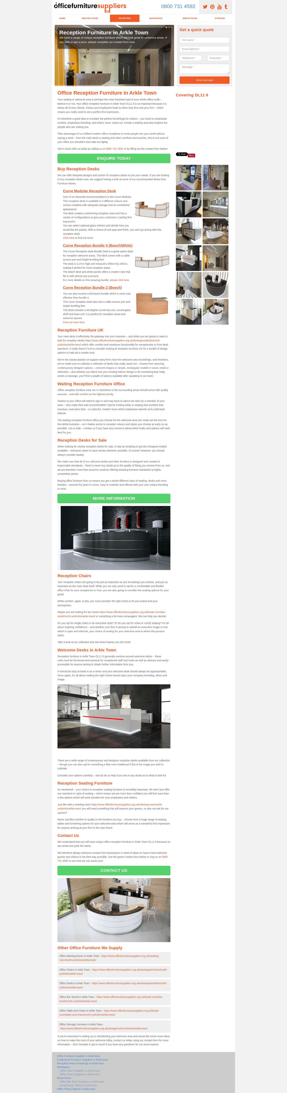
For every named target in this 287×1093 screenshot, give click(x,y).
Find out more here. (74, 322)
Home (62, 18)
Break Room (190, 18)
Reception (125, 18)
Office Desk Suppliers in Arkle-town (80, 1074)
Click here (68, 237)
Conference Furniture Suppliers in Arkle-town (82, 1059)
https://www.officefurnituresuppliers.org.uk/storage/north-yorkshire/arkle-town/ (104, 1028)
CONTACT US (113, 870)
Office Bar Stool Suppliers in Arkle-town (82, 1081)
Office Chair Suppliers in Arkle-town (80, 1070)
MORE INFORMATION (114, 498)
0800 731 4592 (178, 6)
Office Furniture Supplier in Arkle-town (78, 1056)
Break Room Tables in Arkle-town (78, 1085)
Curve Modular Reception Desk (89, 191)
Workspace (156, 18)
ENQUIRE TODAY (114, 158)
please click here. (120, 280)
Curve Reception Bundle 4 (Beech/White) (98, 245)
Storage (220, 18)
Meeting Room (90, 18)
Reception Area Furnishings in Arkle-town (80, 1063)
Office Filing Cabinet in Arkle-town (76, 1089)
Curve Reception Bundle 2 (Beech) (92, 288)
